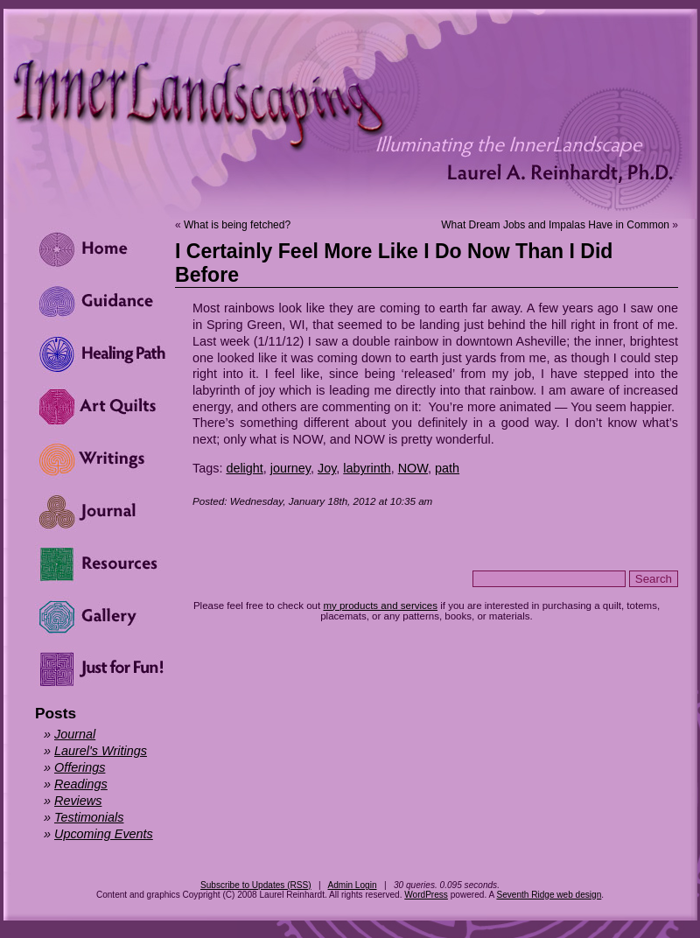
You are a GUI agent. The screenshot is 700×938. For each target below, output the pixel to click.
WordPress (426, 895)
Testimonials (88, 817)
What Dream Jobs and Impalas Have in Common (555, 225)
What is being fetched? (237, 225)
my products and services (380, 605)
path (447, 468)
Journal (74, 734)
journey (290, 468)
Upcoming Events (103, 834)
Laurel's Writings (100, 751)
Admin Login (351, 885)
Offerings (79, 767)
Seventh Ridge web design (548, 895)
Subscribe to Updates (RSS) (256, 885)
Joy (327, 468)
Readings (81, 784)
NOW (413, 468)
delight (244, 468)
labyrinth (366, 468)
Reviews (78, 801)
